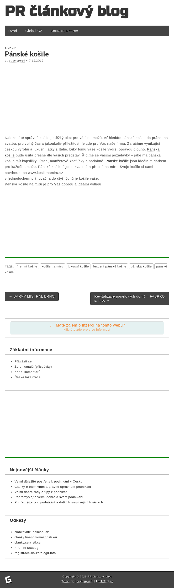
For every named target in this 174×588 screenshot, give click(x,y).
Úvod (12, 31)
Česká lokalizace (28, 377)
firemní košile (27, 266)
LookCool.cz (104, 581)
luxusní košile (78, 266)
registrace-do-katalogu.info (35, 553)
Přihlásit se (23, 361)
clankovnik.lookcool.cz (32, 532)
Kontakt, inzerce (64, 31)
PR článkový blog (67, 11)
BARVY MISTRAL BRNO (32, 296)
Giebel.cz (67, 581)
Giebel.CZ (33, 31)
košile (44, 138)
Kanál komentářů (28, 372)
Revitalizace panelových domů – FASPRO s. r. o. (129, 298)
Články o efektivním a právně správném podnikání (53, 486)
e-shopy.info (85, 581)
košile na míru (52, 266)
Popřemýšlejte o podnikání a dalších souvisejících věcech (59, 502)
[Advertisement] (87, 97)
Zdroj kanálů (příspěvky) (33, 366)
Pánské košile (117, 161)
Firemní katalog (26, 547)
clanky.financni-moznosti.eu (36, 537)
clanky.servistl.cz (28, 542)
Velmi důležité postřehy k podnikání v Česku (48, 481)
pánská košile (141, 266)
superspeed (17, 60)
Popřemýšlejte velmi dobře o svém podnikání (49, 497)
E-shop (10, 47)
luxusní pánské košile (109, 266)
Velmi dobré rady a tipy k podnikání (42, 492)
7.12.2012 (36, 60)
